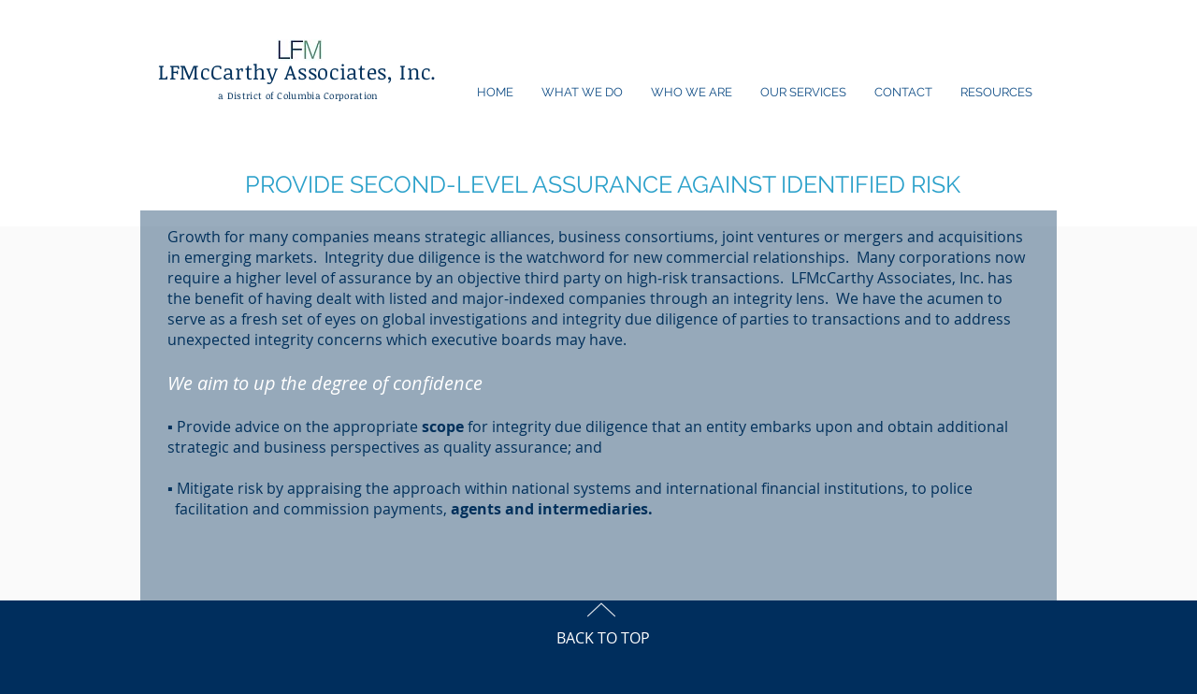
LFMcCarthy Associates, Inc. (297, 71)
